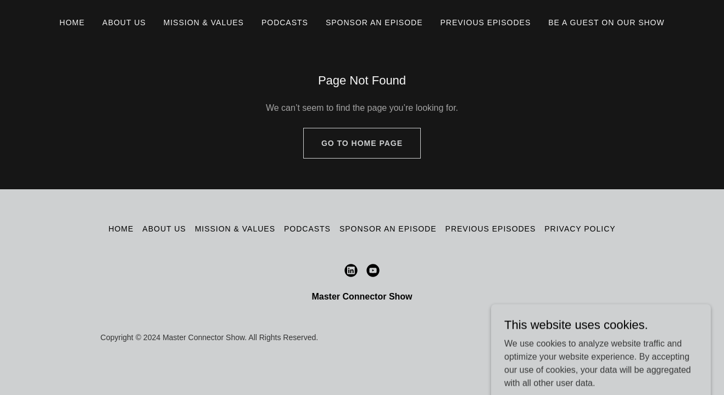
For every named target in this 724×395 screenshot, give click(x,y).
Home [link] (72, 22)
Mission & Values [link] (204, 22)
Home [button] (120, 228)
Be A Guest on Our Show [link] (606, 22)
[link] (351, 270)
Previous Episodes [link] (486, 22)
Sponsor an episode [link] (374, 22)
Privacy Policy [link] (579, 228)
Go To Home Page (362, 143)
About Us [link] (124, 22)
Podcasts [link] (284, 22)
